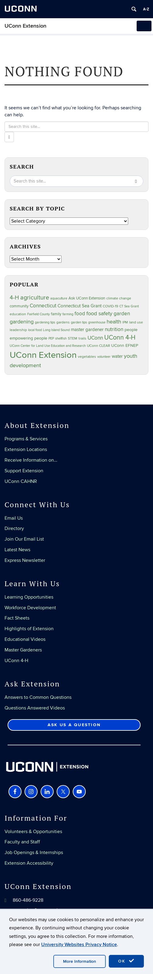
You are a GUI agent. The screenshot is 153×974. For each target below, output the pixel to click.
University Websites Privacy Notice (79, 945)
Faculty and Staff (22, 842)
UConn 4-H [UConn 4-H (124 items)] (119, 337)
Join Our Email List (24, 539)
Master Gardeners (23, 650)
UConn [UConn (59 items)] (95, 338)
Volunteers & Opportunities (33, 832)
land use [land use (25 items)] (136, 322)
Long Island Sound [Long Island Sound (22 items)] (56, 330)
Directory (14, 528)
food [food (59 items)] (80, 314)
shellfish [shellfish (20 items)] (61, 338)
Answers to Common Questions (38, 697)
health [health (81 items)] (114, 322)
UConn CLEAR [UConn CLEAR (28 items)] (98, 345)
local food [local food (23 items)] (35, 330)
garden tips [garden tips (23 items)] (79, 322)
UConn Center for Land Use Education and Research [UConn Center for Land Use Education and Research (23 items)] (48, 346)
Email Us (14, 518)
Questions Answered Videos (35, 708)
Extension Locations (26, 449)
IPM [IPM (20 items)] (125, 322)
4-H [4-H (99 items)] (14, 297)
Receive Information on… (31, 460)
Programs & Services (26, 439)
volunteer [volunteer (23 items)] (104, 357)
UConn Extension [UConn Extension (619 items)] (43, 355)
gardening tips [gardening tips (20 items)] (45, 322)
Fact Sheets (17, 618)
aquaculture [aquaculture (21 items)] (58, 298)
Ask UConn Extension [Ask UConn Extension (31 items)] (86, 298)
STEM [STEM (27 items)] (72, 338)
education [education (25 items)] (18, 314)
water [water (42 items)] (117, 356)
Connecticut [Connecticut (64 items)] (43, 306)
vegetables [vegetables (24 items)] (87, 356)
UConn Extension (25, 26)
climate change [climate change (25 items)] (118, 298)
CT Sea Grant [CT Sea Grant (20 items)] (129, 306)
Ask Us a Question (74, 724)
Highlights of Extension (29, 629)
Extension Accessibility (29, 863)
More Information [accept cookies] (79, 961)
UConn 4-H (16, 661)
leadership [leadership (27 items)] (18, 330)
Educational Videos (25, 639)
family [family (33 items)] (56, 314)
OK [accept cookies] (126, 961)
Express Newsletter (25, 560)
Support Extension (24, 471)
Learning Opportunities (29, 597)
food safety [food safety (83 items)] (99, 313)
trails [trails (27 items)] (82, 338)
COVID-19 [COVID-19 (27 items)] (110, 306)
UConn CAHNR (21, 481)
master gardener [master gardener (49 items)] (87, 330)
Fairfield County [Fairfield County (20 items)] (38, 314)
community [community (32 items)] (19, 306)
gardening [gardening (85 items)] (22, 321)
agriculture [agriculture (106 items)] (34, 297)
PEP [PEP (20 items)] (51, 338)
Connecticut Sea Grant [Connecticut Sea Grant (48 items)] (79, 306)
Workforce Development (30, 608)
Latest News (17, 550)
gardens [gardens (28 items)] (63, 322)
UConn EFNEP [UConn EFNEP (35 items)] (124, 345)
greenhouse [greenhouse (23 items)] (96, 322)
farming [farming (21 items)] (67, 314)
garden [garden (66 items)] (122, 313)
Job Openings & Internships (34, 852)
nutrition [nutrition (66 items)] (114, 329)
